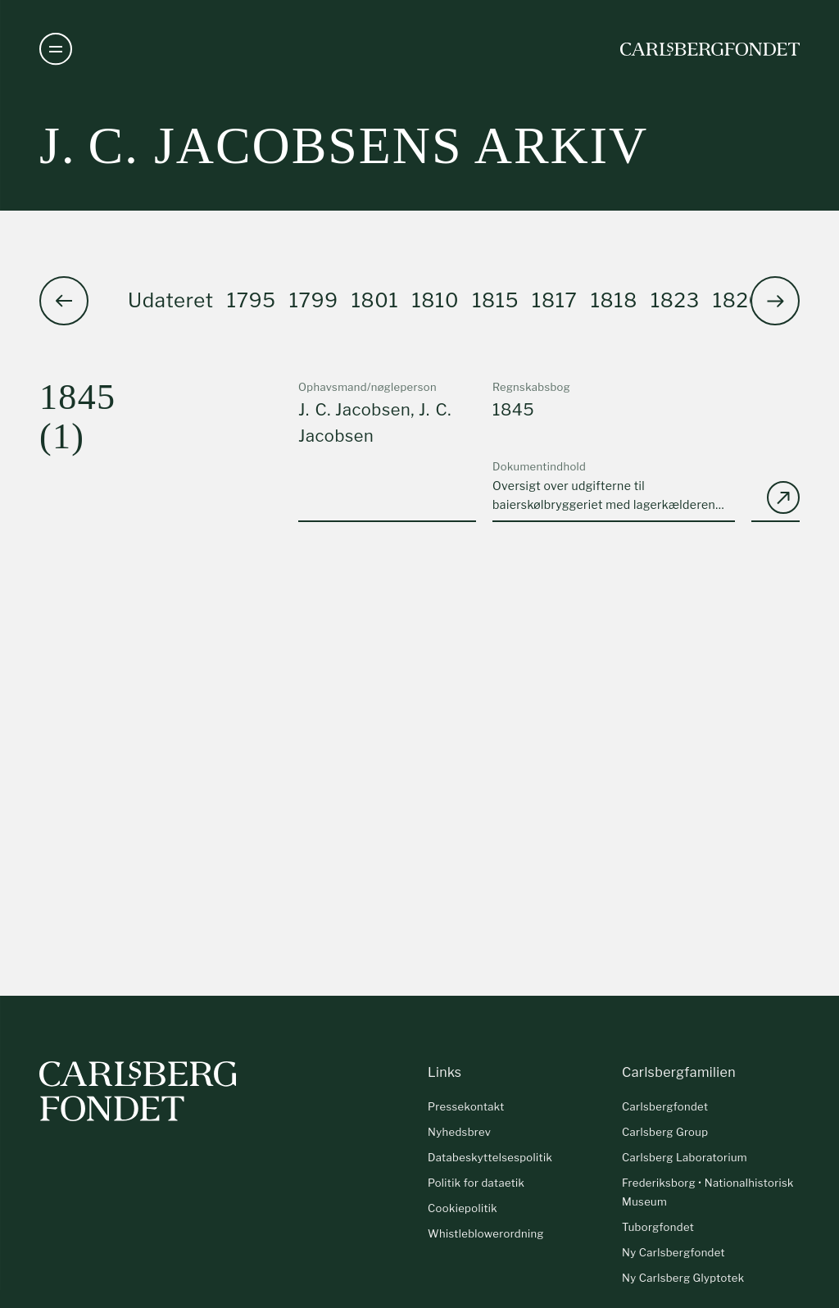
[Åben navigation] (55, 49)
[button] (775, 300)
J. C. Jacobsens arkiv (343, 145)
